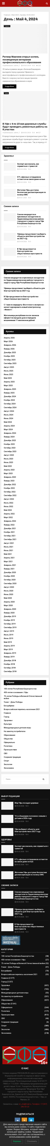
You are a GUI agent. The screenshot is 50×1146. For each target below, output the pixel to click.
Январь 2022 (9, 525)
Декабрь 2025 (10, 352)
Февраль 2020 (10, 609)
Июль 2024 (8, 415)
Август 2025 (9, 367)
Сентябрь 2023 (10, 451)
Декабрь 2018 (10, 660)
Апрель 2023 (9, 470)
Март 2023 (8, 473)
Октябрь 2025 (9, 360)
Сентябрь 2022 (10, 495)
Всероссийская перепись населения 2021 (22, 709)
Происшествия (10, 750)
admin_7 (17, 65)
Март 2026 (8, 341)
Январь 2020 (9, 613)
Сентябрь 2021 (10, 539)
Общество (8, 739)
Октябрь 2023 (9, 448)
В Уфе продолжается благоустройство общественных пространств (29, 251)
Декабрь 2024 (10, 396)
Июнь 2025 (8, 374)
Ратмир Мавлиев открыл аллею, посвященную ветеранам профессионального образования (22, 59)
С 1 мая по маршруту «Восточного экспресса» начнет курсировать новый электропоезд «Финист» (24, 307)
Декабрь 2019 (10, 616)
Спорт (6, 761)
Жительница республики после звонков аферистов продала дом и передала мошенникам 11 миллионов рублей (21, 317)
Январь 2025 (9, 393)
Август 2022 (9, 499)
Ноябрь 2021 (9, 532)
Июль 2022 (8, 503)
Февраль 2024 (10, 433)
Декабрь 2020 (10, 572)
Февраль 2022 (10, 521)
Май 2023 (8, 466)
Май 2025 (8, 378)
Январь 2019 (9, 657)
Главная (7, 15)
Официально (9, 742)
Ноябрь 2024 (9, 400)
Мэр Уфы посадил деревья (26, 803)
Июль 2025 (8, 371)
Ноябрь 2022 (9, 488)
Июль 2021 (8, 547)
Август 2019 (9, 631)
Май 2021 (8, 554)
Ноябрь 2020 (9, 576)
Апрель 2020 (9, 602)
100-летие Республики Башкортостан (20, 689)
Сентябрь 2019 (10, 627)
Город (6, 93)
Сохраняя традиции (12, 757)
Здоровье (8, 720)
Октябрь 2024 (9, 404)
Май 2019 (8, 642)
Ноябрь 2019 (9, 620)
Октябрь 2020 (9, 580)
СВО (5, 753)
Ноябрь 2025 (9, 356)
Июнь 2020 (8, 594)
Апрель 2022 (9, 514)
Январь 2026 (9, 349)
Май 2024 (15, 15)
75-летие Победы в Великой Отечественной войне (23, 963)
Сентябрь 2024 (10, 407)
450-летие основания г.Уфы (16, 692)
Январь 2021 (9, 569)
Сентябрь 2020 (10, 583)
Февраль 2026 (10, 345)
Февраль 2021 (10, 565)
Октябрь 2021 (9, 536)
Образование (9, 735)
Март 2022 (8, 517)
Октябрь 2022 (9, 492)
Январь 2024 (9, 437)
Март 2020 (8, 605)
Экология (8, 764)
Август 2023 (9, 455)
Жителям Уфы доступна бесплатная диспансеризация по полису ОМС (31, 192)
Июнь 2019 (8, 638)
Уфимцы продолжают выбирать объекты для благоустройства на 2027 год (31, 236)
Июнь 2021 (8, 550)
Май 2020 (8, 598)
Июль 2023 (8, 459)
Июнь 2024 (8, 418)
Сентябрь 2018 (10, 671)
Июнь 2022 (8, 506)
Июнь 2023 (8, 462)
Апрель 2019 (9, 646)
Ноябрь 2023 (9, 444)
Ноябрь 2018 (9, 664)
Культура (8, 724)
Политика (8, 746)
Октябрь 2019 (9, 624)
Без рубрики (9, 706)
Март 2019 (8, 649)
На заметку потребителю (15, 731)
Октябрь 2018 (9, 668)
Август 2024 (9, 411)
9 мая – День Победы (13, 702)
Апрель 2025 (9, 382)
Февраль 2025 (10, 389)
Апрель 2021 (9, 558)
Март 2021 (8, 562)
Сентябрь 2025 (10, 363)
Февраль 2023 (10, 477)
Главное (7, 26)
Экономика (9, 768)
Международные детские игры (17, 728)
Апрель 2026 (9, 338)
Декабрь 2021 (10, 528)
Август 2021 (9, 543)
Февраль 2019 (10, 653)
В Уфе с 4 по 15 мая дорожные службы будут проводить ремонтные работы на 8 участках (25, 126)
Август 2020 (9, 587)
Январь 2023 (9, 481)
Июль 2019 (8, 635)
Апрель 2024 (9, 426)
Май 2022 (8, 510)
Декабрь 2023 (10, 440)
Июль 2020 (8, 591)
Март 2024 (8, 429)
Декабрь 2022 (10, 484)
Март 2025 (8, 386)
